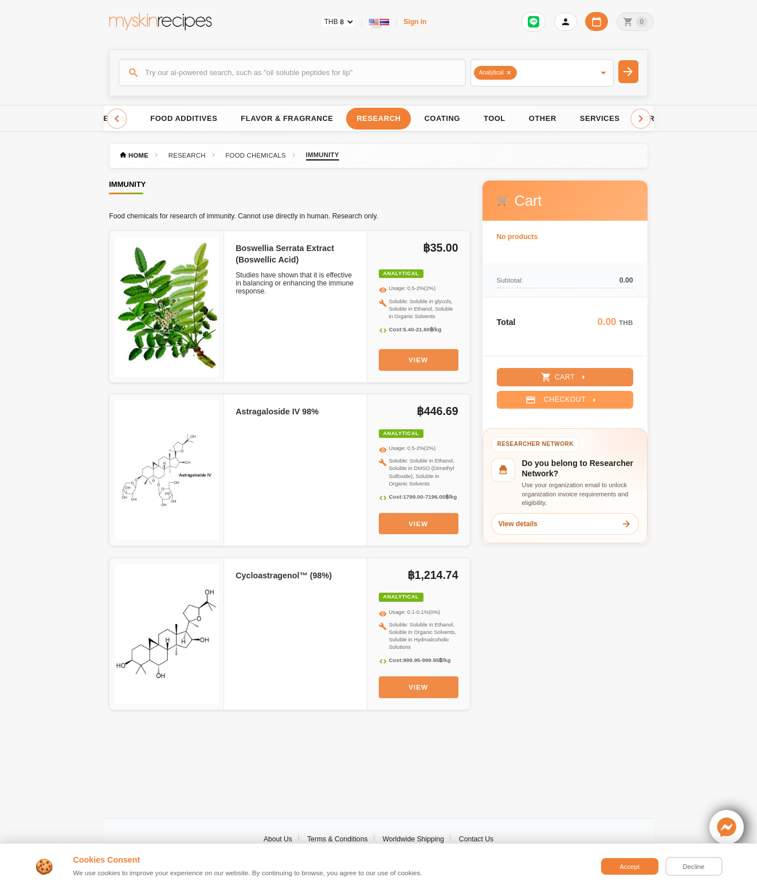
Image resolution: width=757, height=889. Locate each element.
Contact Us (476, 839)
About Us (278, 839)
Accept (629, 866)
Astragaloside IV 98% (277, 411)
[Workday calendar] (596, 21)
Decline (694, 866)
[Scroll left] (117, 118)
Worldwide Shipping (413, 839)
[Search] (292, 72)
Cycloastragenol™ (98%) (284, 575)
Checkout (562, 400)
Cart (565, 377)
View (418, 359)
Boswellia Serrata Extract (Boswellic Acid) (285, 254)
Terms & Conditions (337, 839)
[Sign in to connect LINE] (533, 22)
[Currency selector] (338, 21)
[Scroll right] (640, 118)
